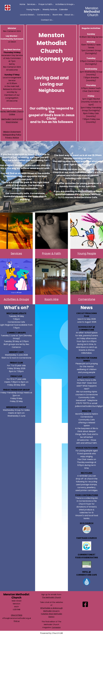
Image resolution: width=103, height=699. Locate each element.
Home (22, 4)
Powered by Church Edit (51, 633)
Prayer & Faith (45, 4)
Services (31, 4)
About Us (68, 14)
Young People (32, 9)
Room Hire (57, 14)
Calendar (63, 9)
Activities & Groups (64, 4)
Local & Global (27, 14)
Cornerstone (43, 14)
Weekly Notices (50, 9)
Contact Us (46, 20)
